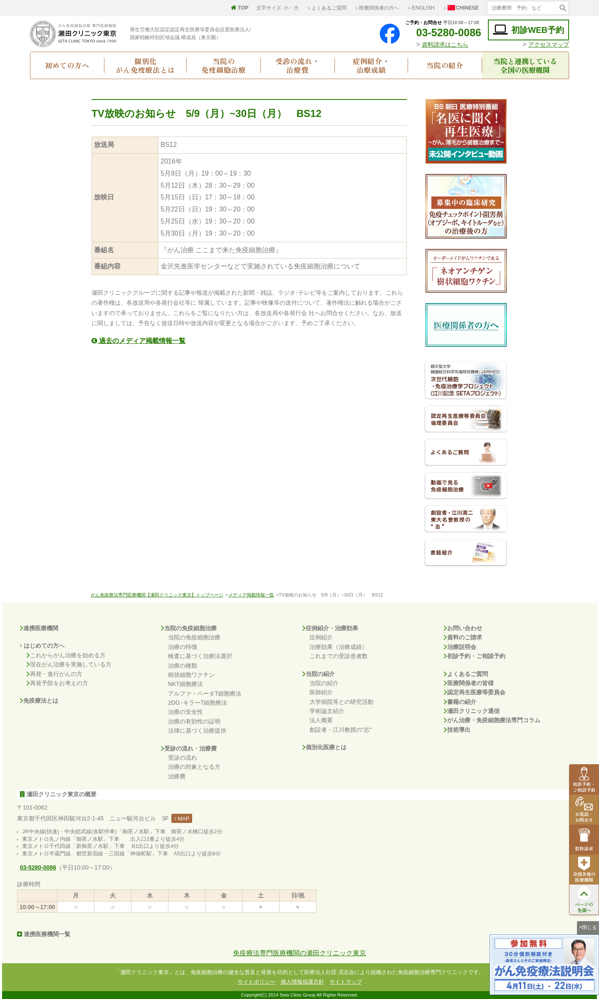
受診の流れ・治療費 (297, 65)
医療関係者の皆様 (469, 683)
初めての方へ (67, 65)
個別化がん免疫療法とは (145, 65)
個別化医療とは (324, 747)
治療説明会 (460, 646)
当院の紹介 (444, 65)
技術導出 (457, 729)
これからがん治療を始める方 (66, 655)
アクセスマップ (548, 44)
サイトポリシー (256, 982)
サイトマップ (345, 982)
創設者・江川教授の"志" (340, 729)
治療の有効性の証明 (194, 721)
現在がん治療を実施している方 (69, 664)
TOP (239, 8)
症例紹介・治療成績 (371, 65)
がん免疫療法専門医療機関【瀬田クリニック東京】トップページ (157, 594)
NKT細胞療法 (185, 684)
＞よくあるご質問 (327, 8)
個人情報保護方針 (302, 982)
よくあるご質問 (466, 673)
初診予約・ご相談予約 (474, 656)
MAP (182, 818)
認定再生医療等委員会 (474, 692)
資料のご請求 (463, 637)
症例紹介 (321, 637)
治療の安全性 (185, 711)
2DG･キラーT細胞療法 (197, 702)
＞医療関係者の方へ (376, 8)
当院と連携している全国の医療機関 (525, 65)
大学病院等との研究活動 (341, 701)
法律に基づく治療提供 (197, 730)
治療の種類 (182, 665)
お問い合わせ (463, 628)
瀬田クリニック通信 (472, 711)
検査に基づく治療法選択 (200, 656)
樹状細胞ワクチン (191, 674)
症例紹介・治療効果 (330, 628)
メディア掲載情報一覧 (251, 594)
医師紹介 (321, 692)
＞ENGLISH (421, 8)
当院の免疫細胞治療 (223, 65)
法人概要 (321, 720)
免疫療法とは (39, 700)
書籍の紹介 (460, 701)
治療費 (177, 776)
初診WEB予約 (528, 30)
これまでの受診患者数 (338, 656)
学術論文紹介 (326, 711)
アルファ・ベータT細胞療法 (205, 693)
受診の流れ (182, 757)
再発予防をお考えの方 (57, 683)
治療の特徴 (182, 647)
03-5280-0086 (442, 32)
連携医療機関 (39, 628)
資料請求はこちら (445, 44)
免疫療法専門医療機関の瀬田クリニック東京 (299, 953)
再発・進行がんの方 (54, 673)
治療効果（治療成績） (338, 647)
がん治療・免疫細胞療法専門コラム (492, 720)
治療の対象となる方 (194, 766)
